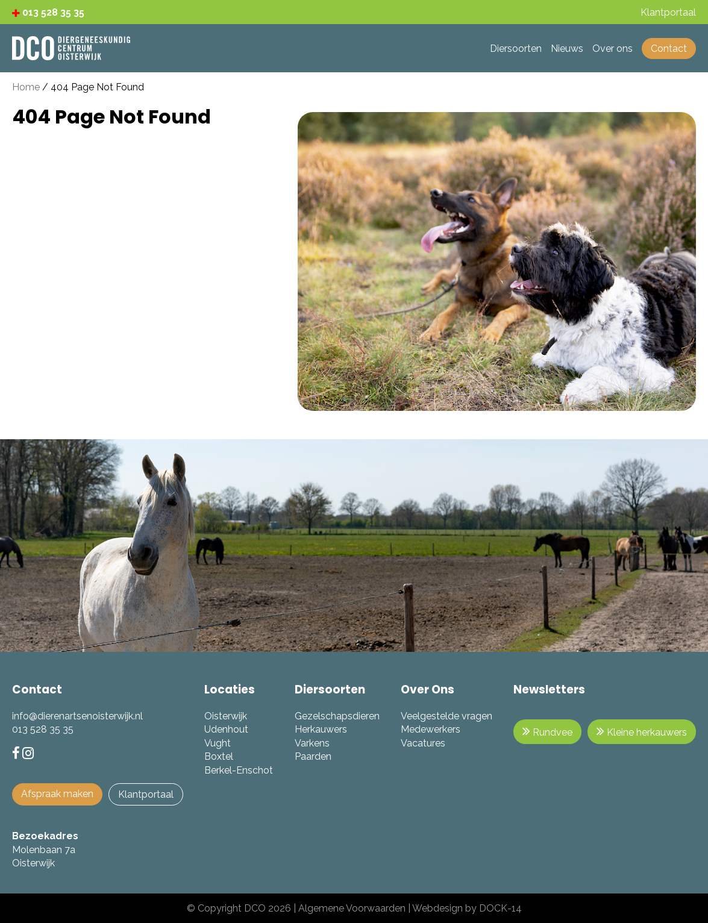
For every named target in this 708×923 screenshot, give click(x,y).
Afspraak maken (57, 793)
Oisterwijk (225, 716)
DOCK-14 (500, 908)
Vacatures (423, 743)
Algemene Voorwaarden (352, 908)
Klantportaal (146, 794)
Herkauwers (321, 729)
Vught (217, 743)
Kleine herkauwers (642, 731)
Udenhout (226, 729)
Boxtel (218, 756)
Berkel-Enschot (238, 770)
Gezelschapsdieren (337, 716)
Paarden (313, 756)
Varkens (312, 743)
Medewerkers (430, 729)
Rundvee (547, 731)
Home (26, 87)
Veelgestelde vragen (446, 716)
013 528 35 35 (48, 12)
